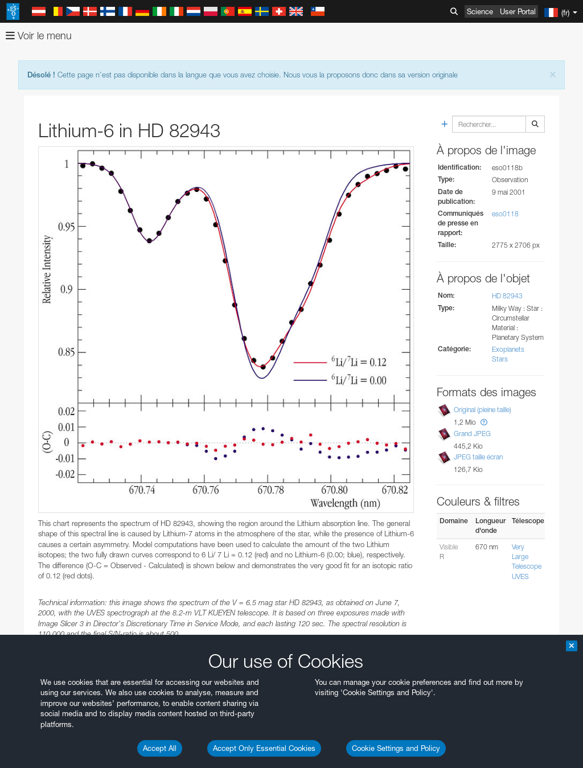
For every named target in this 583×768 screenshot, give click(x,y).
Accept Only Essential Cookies (264, 748)
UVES (520, 576)
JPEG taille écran (478, 457)
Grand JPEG (472, 433)
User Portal (518, 11)
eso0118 (505, 214)
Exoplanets (508, 349)
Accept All (159, 748)
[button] (484, 422)
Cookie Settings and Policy (396, 748)
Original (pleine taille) (482, 409)
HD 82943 (507, 295)
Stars (500, 359)
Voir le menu (39, 36)
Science (480, 11)
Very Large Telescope (526, 556)
